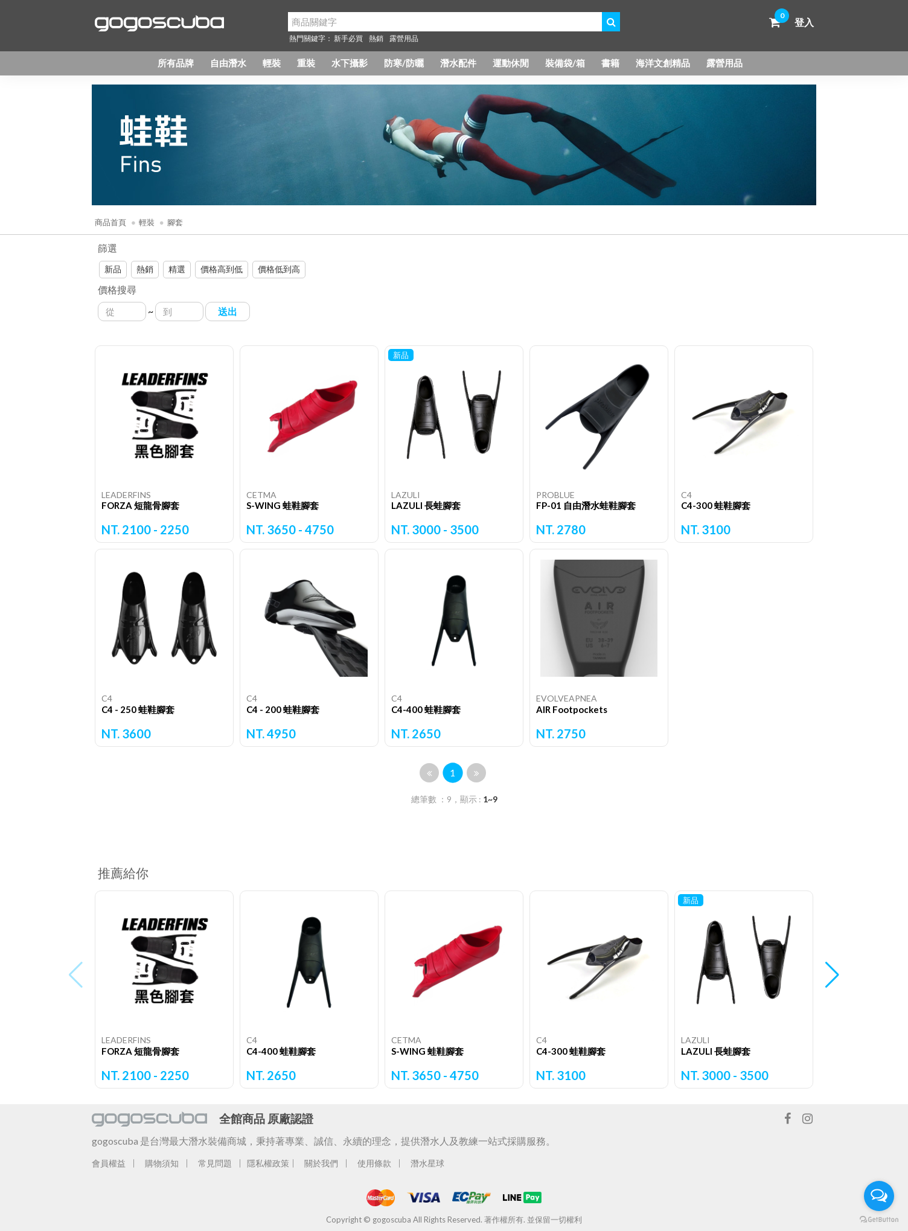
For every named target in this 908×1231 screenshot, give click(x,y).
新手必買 (348, 38)
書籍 (610, 62)
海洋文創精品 (663, 62)
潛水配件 (458, 62)
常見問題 (215, 1163)
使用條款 (374, 1163)
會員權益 (109, 1163)
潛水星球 (427, 1163)
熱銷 (376, 38)
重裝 (306, 62)
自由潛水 (228, 62)
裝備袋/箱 (565, 62)
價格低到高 (279, 269)
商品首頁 (110, 222)
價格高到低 (221, 269)
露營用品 (403, 38)
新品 (112, 269)
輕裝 (272, 62)
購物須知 (162, 1163)
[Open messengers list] (879, 1196)
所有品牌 (176, 62)
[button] (832, 975)
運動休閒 (511, 62)
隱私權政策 (268, 1163)
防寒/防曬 (404, 62)
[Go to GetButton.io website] (879, 1219)
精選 (176, 269)
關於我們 (321, 1163)
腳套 (175, 222)
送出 (227, 311)
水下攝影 (349, 62)
